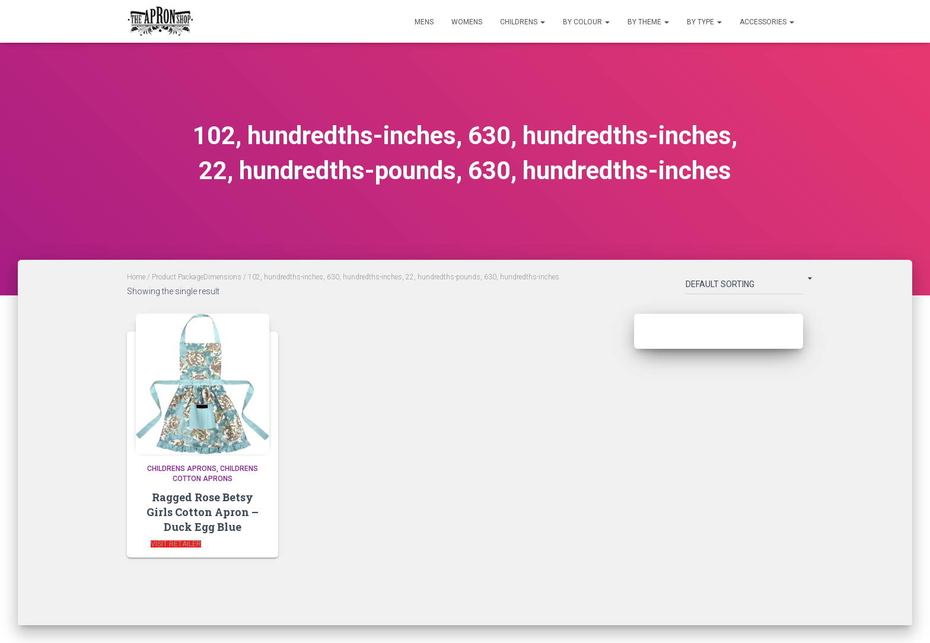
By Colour (586, 22)
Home (136, 277)
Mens (424, 22)
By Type (704, 22)
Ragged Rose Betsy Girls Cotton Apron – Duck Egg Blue (202, 512)
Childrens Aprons (181, 468)
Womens (466, 22)
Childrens (522, 22)
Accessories (767, 22)
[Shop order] (744, 286)
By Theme (648, 22)
